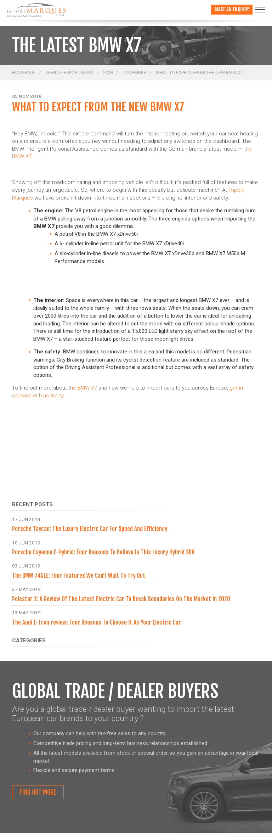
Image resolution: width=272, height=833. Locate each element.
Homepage (24, 72)
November (134, 72)
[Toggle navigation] (260, 9)
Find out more (37, 792)
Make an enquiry (232, 9)
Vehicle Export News (69, 72)
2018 (108, 72)
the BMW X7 (82, 388)
